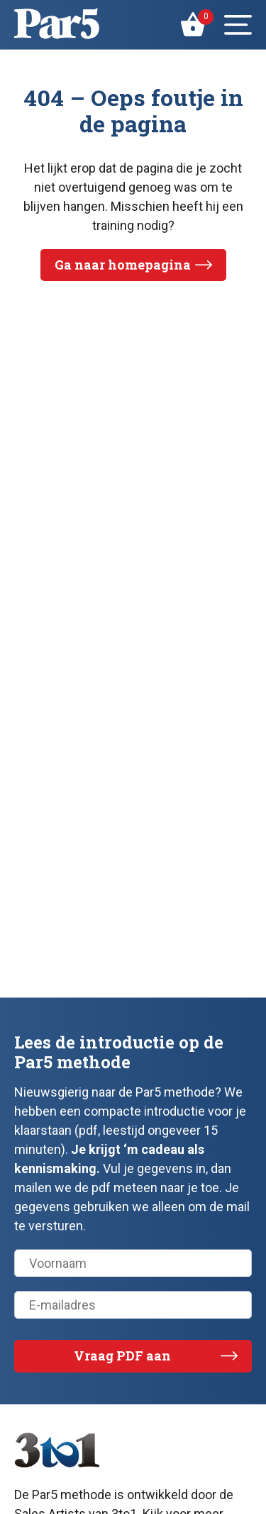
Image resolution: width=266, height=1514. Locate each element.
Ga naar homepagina (123, 264)
